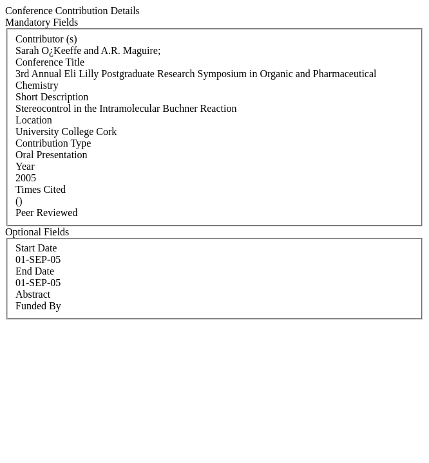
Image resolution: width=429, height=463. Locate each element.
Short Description (51, 96)
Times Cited (40, 189)
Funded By (38, 305)
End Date (34, 271)
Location (33, 119)
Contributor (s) (46, 38)
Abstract (32, 294)
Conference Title (49, 62)
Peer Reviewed (46, 212)
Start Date (36, 247)
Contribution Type (53, 143)
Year (24, 166)
